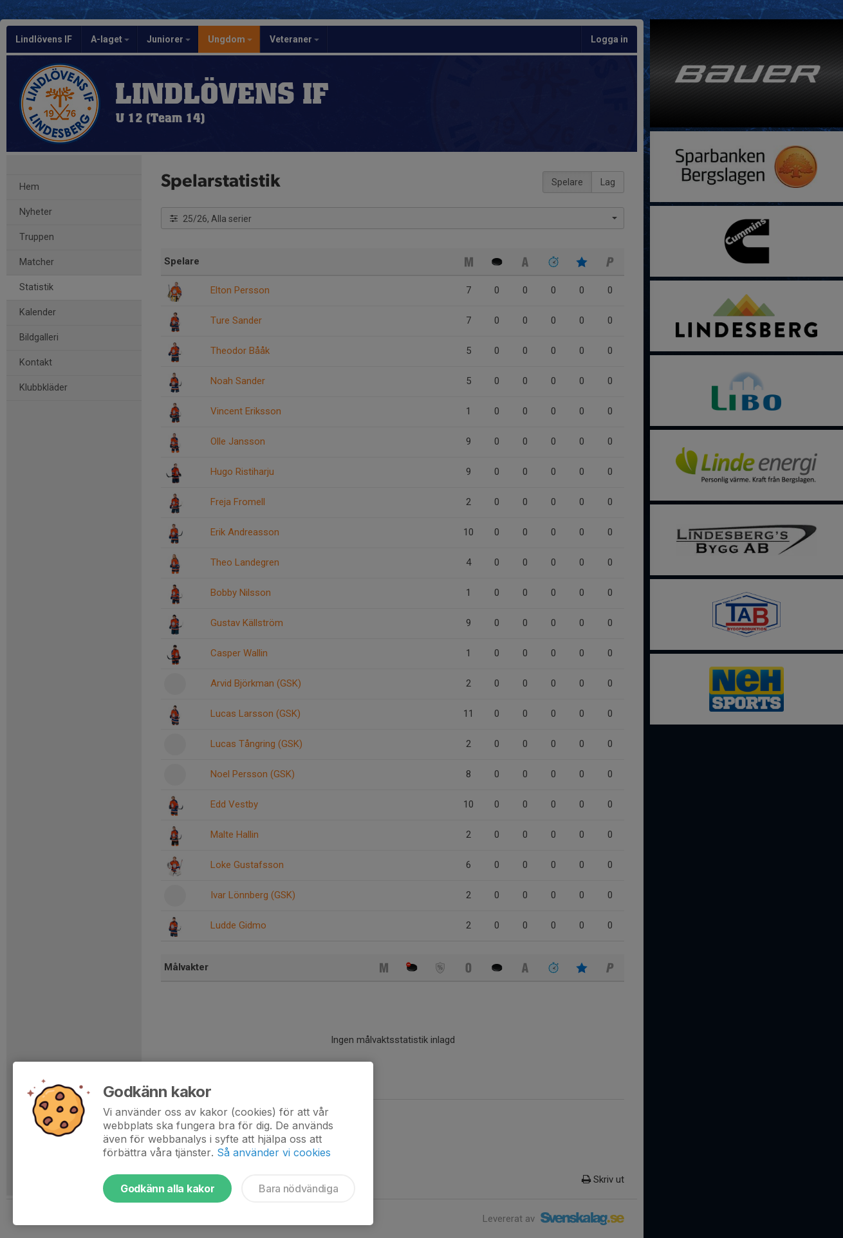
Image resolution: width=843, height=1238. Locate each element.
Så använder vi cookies (274, 1152)
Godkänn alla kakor (167, 1188)
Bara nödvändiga (298, 1188)
